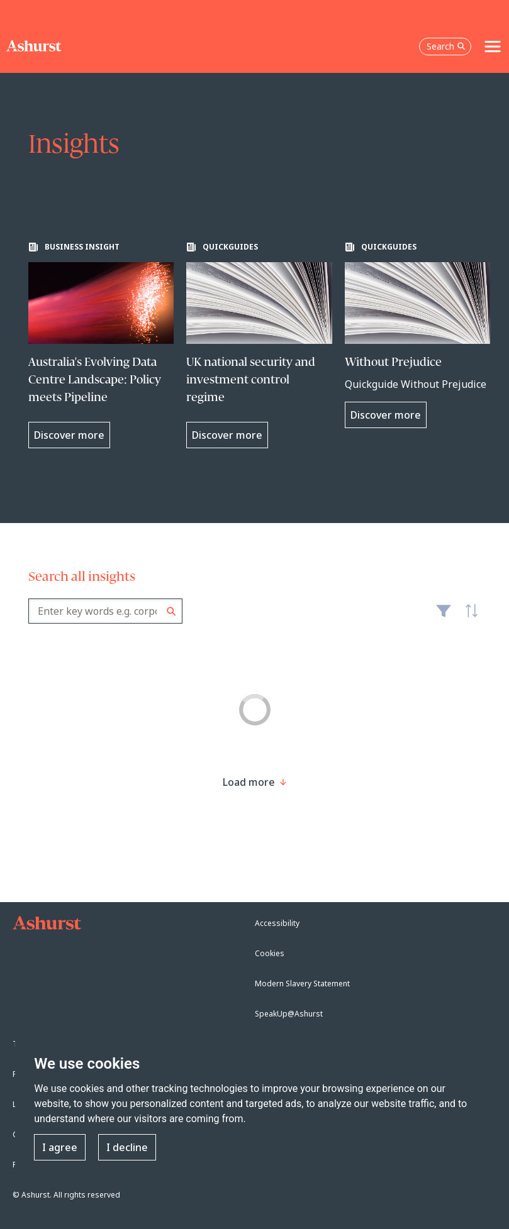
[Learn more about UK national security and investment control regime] (259, 345)
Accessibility (277, 923)
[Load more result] (249, 782)
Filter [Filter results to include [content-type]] (443, 616)
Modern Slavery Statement (302, 983)
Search (171, 611)
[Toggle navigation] (493, 46)
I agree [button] (59, 1147)
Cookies (269, 953)
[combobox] (105, 611)
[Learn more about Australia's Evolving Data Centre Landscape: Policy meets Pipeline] (101, 345)
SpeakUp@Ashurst (289, 1013)
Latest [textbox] (468, 617)
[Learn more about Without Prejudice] (417, 335)
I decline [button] (127, 1147)
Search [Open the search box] (446, 46)
